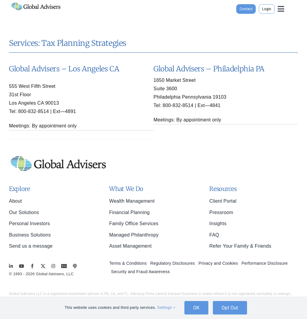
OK (196, 308)
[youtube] (21, 266)
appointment (52, 125)
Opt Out (230, 308)
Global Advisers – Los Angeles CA (64, 68)
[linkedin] (11, 266)
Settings (166, 307)
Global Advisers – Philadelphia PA (209, 68)
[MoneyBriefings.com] (64, 266)
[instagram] (53, 266)
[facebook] (32, 266)
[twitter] (43, 266)
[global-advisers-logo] (35, 2)
